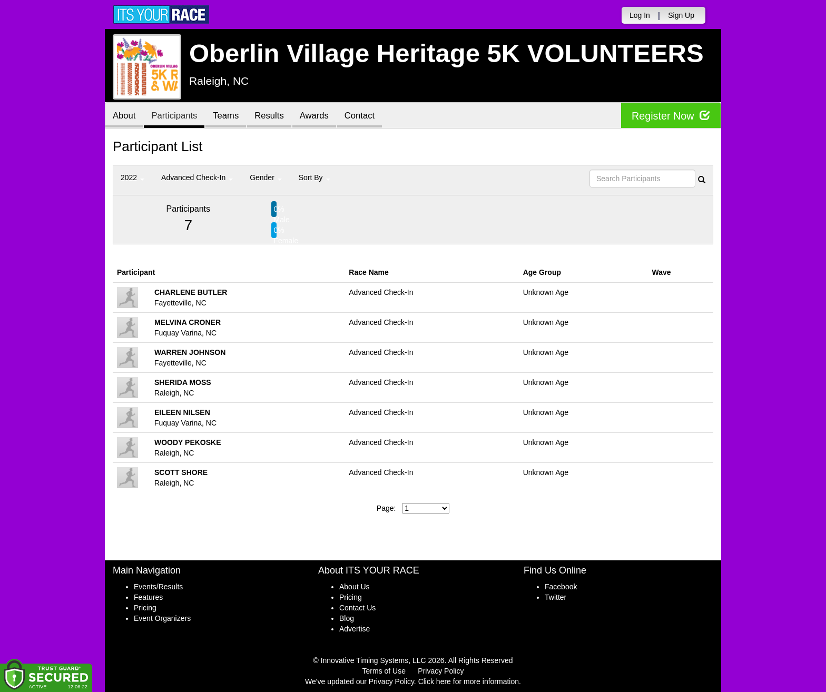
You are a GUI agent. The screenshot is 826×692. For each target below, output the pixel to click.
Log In (640, 15)
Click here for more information (468, 681)
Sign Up (681, 15)
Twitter (555, 597)
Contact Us (357, 608)
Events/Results (158, 586)
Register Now (670, 116)
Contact (367, 116)
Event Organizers (162, 618)
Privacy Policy (441, 671)
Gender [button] (266, 177)
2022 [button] (132, 177)
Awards (320, 116)
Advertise (354, 629)
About (124, 116)
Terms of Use (384, 671)
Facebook (561, 586)
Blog (346, 618)
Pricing (145, 608)
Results (274, 116)
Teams (229, 116)
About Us (354, 586)
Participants (176, 116)
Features (148, 597)
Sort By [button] (314, 177)
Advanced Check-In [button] (197, 177)
